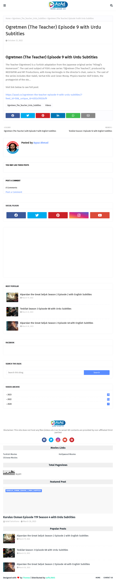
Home (8, 18)
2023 (59, 394)
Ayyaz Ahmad (40, 142)
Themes (26, 578)
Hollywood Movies (67, 454)
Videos (48, 105)
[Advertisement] (58, 252)
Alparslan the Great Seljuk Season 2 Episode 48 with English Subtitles (56, 323)
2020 (59, 404)
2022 (59, 399)
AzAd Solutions (12, 521)
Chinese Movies (10, 457)
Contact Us (108, 578)
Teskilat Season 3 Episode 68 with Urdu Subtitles (45, 308)
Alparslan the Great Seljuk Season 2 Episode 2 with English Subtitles (56, 294)
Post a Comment (14, 192)
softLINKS (50, 578)
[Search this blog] (45, 372)
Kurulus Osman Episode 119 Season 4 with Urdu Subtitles (39, 517)
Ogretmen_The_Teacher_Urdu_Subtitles (29, 18)
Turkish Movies (10, 454)
